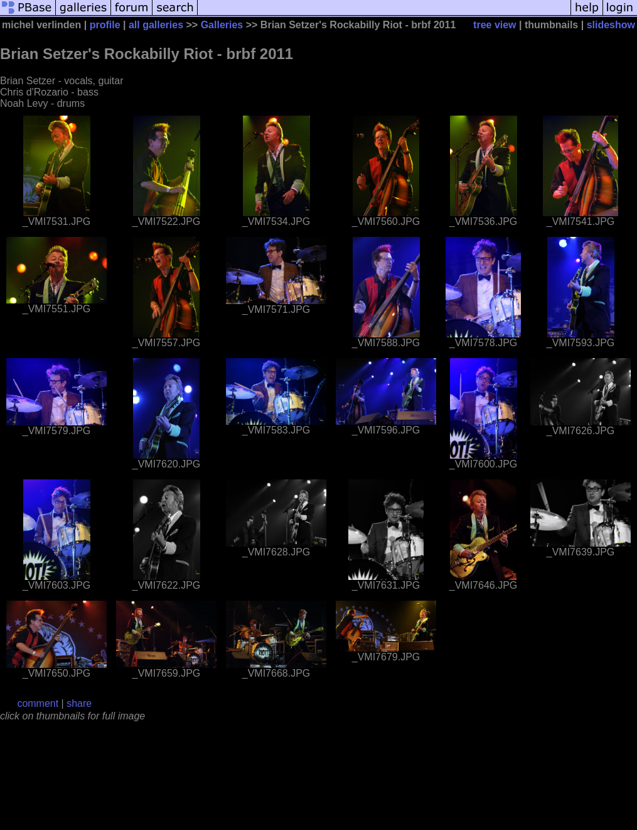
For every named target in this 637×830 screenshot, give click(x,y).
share (79, 703)
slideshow (611, 24)
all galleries (156, 24)
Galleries (222, 24)
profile (105, 24)
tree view (494, 24)
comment (37, 703)
